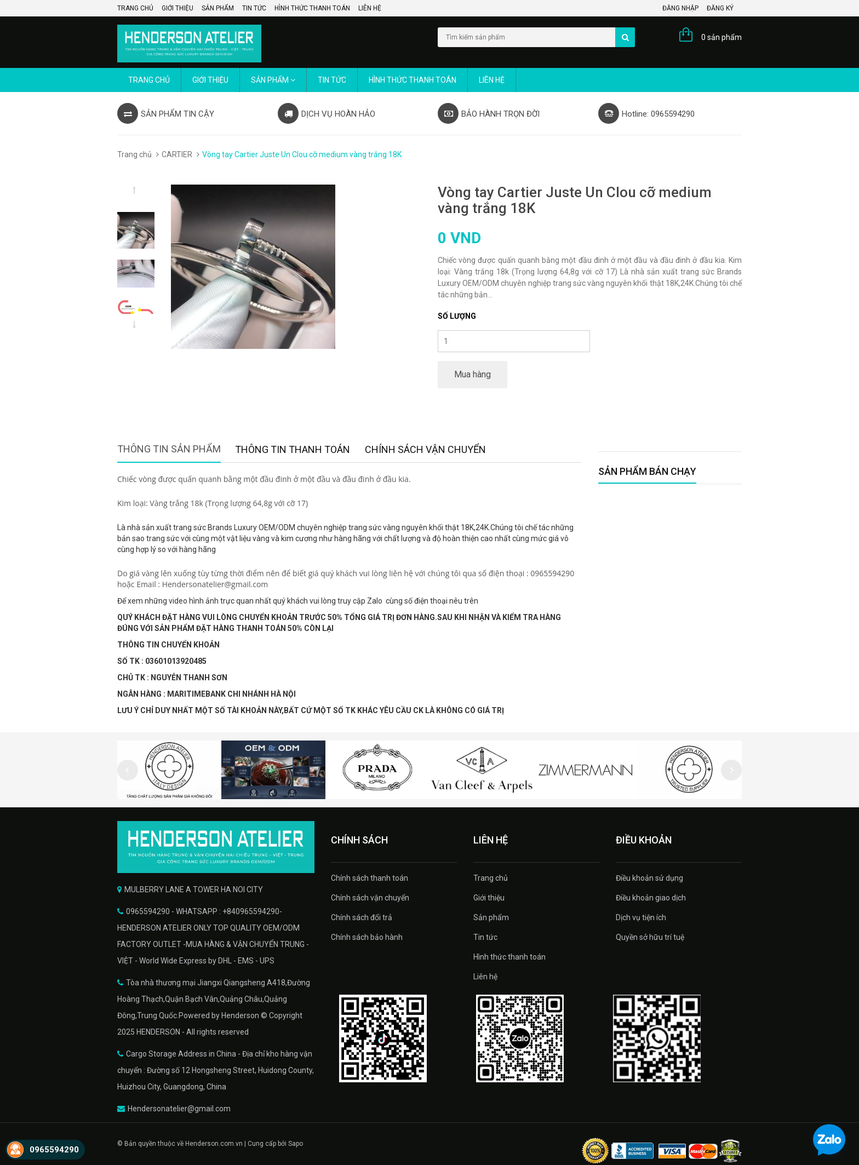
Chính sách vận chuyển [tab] (425, 449)
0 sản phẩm (721, 37)
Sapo (295, 1143)
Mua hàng (472, 374)
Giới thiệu (177, 8)
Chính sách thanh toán (369, 878)
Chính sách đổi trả (361, 917)
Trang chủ (135, 8)
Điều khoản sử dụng (649, 878)
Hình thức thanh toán (312, 8)
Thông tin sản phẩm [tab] (169, 449)
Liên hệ (369, 8)
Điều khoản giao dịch (651, 897)
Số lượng (457, 316)
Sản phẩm (218, 8)
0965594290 (54, 1150)
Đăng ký (720, 8)
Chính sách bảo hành (367, 937)
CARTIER (177, 154)
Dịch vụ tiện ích (641, 917)
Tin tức (254, 8)
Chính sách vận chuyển (370, 897)
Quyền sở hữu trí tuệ (650, 937)
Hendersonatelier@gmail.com (179, 1108)
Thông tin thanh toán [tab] (292, 449)
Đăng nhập (680, 8)
